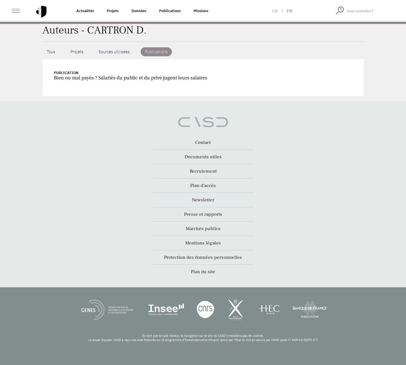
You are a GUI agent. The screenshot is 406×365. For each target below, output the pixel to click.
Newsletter (203, 200)
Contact (203, 142)
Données (139, 11)
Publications (170, 11)
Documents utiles (203, 157)
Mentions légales (203, 243)
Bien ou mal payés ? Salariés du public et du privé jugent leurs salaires (130, 78)
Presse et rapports (203, 214)
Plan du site (203, 272)
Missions (201, 11)
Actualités (85, 11)
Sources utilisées (114, 51)
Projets (113, 11)
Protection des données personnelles (203, 257)
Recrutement (203, 171)
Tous (51, 51)
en (275, 11)
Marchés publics (203, 229)
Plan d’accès (203, 185)
